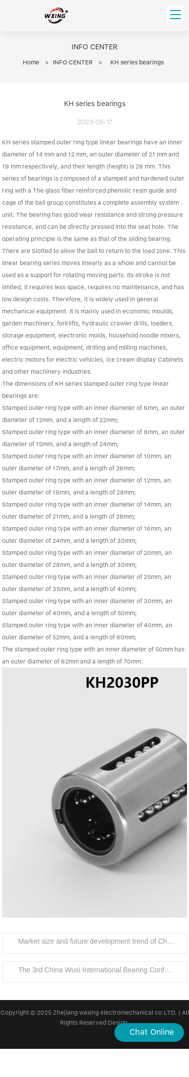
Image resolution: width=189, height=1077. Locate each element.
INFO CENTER (73, 62)
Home (31, 62)
